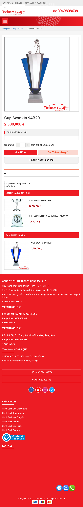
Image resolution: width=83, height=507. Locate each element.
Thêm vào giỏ (58, 152)
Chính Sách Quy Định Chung (14, 409)
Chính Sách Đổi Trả (10, 422)
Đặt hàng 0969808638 (41, 372)
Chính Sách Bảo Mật (11, 430)
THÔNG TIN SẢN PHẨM (16, 173)
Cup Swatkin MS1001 (40, 201)
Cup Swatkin (18, 29)
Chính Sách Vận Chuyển (13, 417)
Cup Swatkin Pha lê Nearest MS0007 (48, 216)
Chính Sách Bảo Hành (12, 426)
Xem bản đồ (8, 323)
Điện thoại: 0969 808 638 (15, 318)
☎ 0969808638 (65, 11)
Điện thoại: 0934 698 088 (15, 339)
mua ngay (20, 152)
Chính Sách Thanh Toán (13, 413)
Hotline (41, 160)
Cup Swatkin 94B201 (41, 243)
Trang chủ (6, 29)
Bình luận (44, 173)
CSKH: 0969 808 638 (41, 380)
